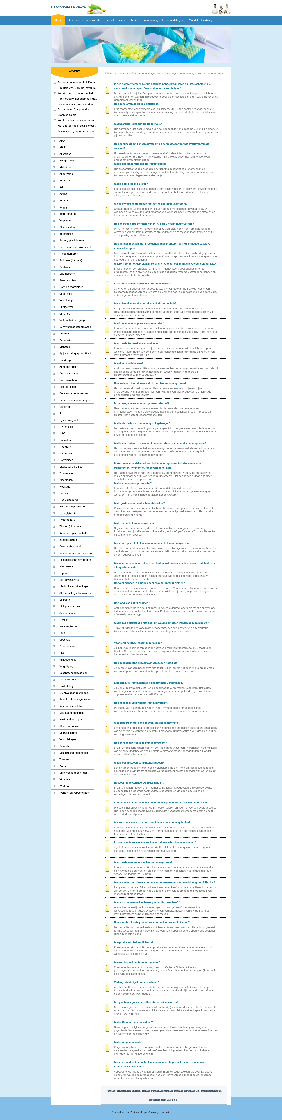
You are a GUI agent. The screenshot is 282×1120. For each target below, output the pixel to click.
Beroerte (64, 746)
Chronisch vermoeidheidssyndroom (66, 314)
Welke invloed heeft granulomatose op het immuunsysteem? (150, 203)
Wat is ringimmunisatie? (128, 1042)
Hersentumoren (68, 253)
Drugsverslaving (69, 373)
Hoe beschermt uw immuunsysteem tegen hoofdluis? (146, 662)
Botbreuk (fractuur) (70, 260)
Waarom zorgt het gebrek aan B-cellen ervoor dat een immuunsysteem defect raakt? (165, 263)
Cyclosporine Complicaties (74, 109)
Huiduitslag (66, 686)
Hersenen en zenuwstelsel (75, 247)
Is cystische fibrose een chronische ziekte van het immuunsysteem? (155, 842)
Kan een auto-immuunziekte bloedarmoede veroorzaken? (148, 682)
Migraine (64, 599)
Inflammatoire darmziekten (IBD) (71, 554)
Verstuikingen (67, 739)
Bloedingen (66, 480)
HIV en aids (66, 426)
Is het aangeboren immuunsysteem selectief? (141, 403)
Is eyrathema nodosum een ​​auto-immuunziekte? (143, 283)
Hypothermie (67, 520)
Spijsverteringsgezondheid (75, 353)
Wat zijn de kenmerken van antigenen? (137, 343)
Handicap (65, 360)
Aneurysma (66, 174)
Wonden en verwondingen (74, 792)
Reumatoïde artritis (70, 706)
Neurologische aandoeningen (64, 627)
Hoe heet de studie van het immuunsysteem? (141, 702)
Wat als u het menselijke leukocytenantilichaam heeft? (147, 902)
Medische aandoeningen (74, 586)
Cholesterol (66, 307)
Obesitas (64, 639)
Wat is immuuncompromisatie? (133, 483)
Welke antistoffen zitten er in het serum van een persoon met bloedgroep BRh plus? (164, 882)
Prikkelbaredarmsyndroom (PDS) (71, 560)
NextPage (168, 1090)
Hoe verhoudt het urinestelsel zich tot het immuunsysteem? (150, 383)
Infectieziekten (68, 539)
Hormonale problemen (72, 506)
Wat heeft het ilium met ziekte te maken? (138, 124)
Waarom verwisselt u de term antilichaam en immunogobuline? (152, 822)
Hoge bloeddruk (68, 500)
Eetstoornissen (68, 386)
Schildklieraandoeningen (74, 752)
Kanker (134, 20)
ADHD (63, 147)
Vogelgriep (65, 220)
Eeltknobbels (67, 273)
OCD (62, 633)
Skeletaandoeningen (71, 712)
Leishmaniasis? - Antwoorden (75, 104)
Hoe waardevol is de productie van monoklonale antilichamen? (152, 922)
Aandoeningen (68, 366)
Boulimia (64, 267)
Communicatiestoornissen (75, 327)
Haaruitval (65, 440)
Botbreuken (66, 233)
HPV (62, 433)
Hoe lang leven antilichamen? (132, 603)
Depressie (65, 340)
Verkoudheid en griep (72, 320)
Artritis (63, 187)
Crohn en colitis (67, 115)
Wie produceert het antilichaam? (133, 942)
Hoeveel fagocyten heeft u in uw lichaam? (139, 782)
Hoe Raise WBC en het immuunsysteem (81, 88)
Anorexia (64, 180)
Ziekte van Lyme (69, 579)
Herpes (63, 493)
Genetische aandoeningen (74, 400)
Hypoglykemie (67, 513)
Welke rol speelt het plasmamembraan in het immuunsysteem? (152, 543)
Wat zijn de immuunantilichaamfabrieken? (139, 503)
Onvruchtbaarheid (70, 546)
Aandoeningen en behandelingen (163, 20)
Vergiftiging (66, 666)
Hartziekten (66, 460)
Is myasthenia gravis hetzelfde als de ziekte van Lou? (146, 1002)
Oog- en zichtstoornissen (74, 393)
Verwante (74, 71)
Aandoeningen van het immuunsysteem (203, 73)
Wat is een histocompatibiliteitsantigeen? (139, 762)
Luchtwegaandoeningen (73, 693)
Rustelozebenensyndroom (74, 699)
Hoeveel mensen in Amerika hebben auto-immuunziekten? (149, 583)
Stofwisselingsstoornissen (75, 593)
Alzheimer (65, 167)
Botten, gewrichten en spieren (68, 241)
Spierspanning (67, 613)
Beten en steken (115, 20)
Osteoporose (67, 646)
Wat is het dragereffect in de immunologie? (140, 163)
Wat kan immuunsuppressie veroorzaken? (139, 323)
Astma (63, 193)
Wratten (64, 786)
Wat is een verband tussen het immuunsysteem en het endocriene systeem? (160, 443)
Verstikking (66, 300)
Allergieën (65, 154)
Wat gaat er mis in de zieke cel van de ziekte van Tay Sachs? (93, 125)
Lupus (63, 573)
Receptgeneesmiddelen (73, 673)
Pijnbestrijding (67, 659)
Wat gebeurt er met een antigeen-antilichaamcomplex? (147, 722)
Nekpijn (63, 619)
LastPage (178, 1090)
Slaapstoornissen (69, 726)
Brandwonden (67, 280)
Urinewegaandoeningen (73, 772)
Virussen (64, 779)
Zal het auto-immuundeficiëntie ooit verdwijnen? (86, 82)
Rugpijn (63, 207)
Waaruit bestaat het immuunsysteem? (137, 962)
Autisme (64, 200)
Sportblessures (68, 732)
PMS (62, 653)
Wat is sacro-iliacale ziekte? (131, 183)
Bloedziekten (67, 227)
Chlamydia (65, 293)
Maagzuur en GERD (70, 466)
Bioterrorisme (67, 213)
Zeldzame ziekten (69, 679)
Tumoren (64, 759)
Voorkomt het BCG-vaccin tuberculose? (138, 643)
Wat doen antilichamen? (128, 363)
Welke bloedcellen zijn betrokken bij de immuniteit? (145, 303)
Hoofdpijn (65, 446)
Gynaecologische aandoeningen (65, 421)
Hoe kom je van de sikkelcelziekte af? (137, 104)
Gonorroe (64, 406)
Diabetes (64, 347)
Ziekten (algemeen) (71, 526)
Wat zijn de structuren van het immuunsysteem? (143, 862)
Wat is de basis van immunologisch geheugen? (142, 423)
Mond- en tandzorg (200, 20)
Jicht (62, 413)
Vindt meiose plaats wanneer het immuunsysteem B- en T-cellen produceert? (160, 802)
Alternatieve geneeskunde (84, 20)
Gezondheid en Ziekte (121, 73)
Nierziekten (66, 566)
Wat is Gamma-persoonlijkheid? (133, 1022)
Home (58, 20)
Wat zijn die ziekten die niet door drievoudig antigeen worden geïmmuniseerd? (161, 623)
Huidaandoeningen (70, 719)
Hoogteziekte (67, 160)
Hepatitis (64, 486)
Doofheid (64, 333)
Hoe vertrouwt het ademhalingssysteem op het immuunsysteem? (96, 98)
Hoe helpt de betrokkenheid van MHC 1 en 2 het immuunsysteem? (154, 223)
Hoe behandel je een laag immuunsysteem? (140, 742)
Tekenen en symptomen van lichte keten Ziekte (85, 131)
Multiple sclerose (69, 606)
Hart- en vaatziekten (71, 287)
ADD (62, 140)
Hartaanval (65, 453)
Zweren (63, 766)
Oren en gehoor (68, 380)
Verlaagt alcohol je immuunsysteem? (136, 982)
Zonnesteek (66, 473)
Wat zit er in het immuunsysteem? (134, 523)
